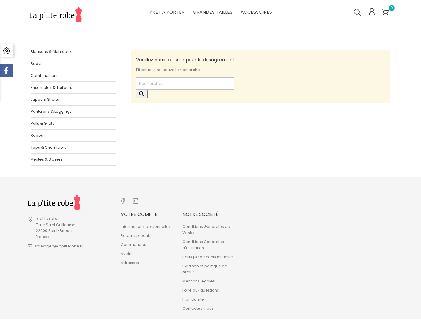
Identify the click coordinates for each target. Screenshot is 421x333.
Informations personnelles (146, 225)
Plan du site (193, 298)
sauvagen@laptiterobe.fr (59, 246)
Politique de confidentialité (207, 256)
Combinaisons (44, 75)
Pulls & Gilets (42, 123)
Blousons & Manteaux (51, 51)
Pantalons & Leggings (51, 111)
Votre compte (139, 213)
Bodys (36, 63)
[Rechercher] (185, 83)
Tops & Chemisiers (48, 147)
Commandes (133, 244)
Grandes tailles (212, 11)
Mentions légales (198, 280)
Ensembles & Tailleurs (51, 87)
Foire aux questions (200, 289)
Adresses (130, 262)
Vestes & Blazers (47, 159)
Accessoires (256, 11)
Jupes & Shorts (45, 99)
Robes (37, 135)
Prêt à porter (166, 11)
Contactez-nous (198, 307)
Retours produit (135, 234)
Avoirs (126, 253)
